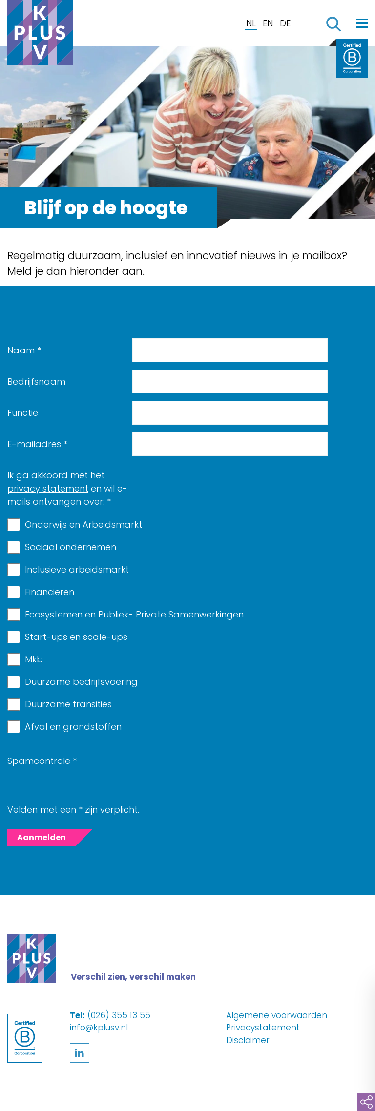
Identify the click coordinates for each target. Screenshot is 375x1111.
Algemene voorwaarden (276, 1015)
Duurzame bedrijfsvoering (81, 682)
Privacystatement (263, 1027)
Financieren (49, 592)
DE (285, 23)
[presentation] (206, 768)
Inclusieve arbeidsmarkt (77, 569)
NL (251, 23)
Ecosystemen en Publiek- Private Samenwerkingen (134, 614)
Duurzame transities (68, 704)
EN (268, 23)
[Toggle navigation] (362, 23)
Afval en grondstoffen (73, 726)
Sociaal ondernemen (70, 547)
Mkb (34, 659)
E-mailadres (37, 444)
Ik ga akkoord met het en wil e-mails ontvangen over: (67, 488)
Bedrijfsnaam (36, 381)
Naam (24, 350)
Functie (22, 413)
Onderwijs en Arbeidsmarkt (83, 524)
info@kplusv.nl (99, 1027)
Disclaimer (248, 1040)
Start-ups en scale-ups (76, 637)
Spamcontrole (42, 761)
